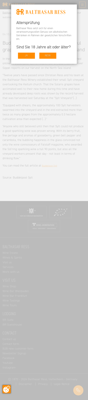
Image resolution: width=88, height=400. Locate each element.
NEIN (48, 55)
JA (26, 55)
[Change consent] (7, 389)
